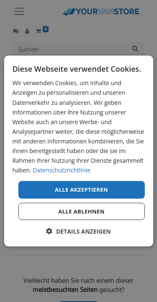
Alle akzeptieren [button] (81, 189)
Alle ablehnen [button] (81, 211)
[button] (78, 231)
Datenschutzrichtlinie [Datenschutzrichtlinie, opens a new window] (61, 170)
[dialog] (78, 151)
